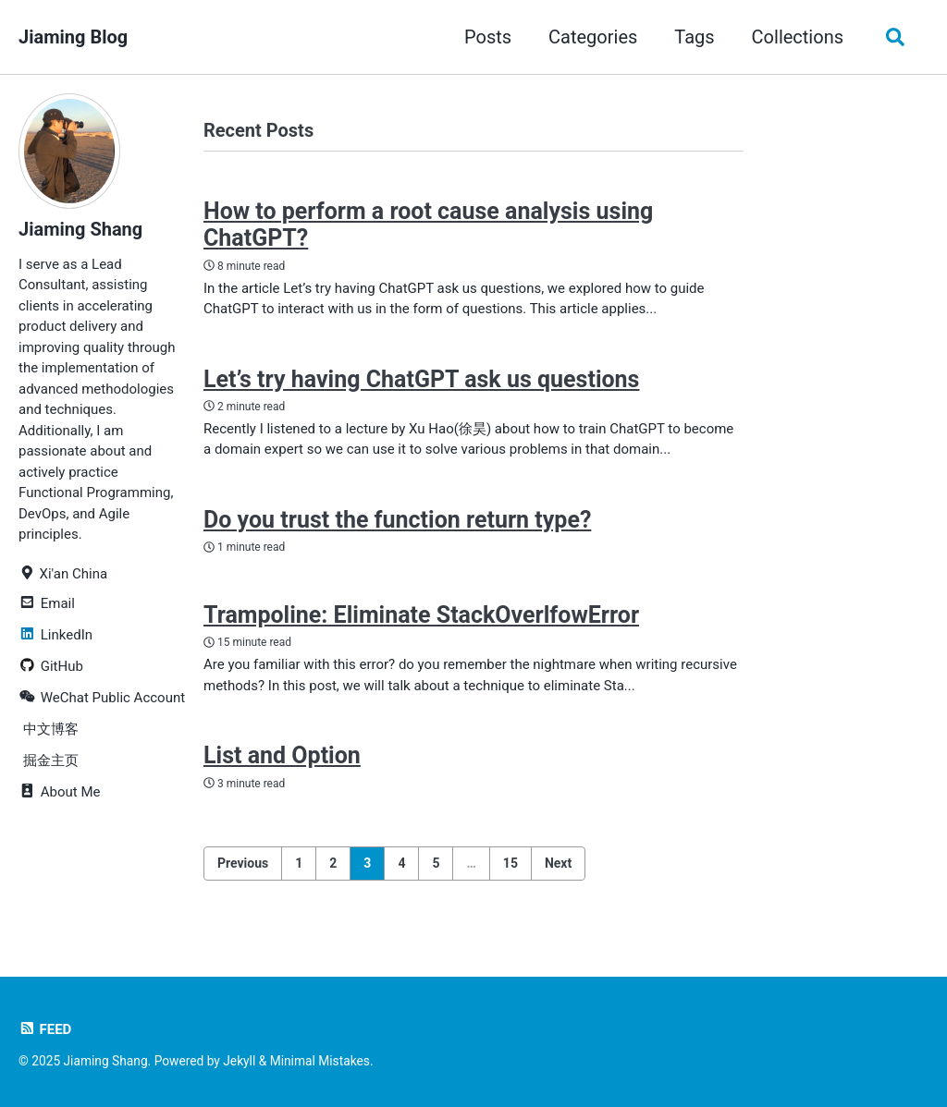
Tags (694, 37)
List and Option (282, 755)
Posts (487, 37)
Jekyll (239, 1060)
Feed (44, 1029)
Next (558, 863)
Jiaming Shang (80, 229)
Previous (242, 863)
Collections (797, 37)
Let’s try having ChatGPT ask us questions (421, 379)
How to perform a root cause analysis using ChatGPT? (428, 224)
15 (510, 863)
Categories (592, 37)
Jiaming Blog (73, 37)
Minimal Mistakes (320, 1060)
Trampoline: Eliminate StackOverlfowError (421, 615)
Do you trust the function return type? (397, 519)
